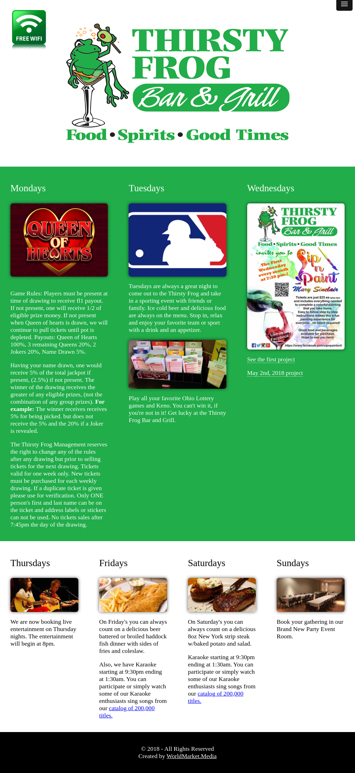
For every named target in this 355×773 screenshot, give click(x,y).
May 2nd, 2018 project (275, 372)
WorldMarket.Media (191, 756)
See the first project (271, 359)
